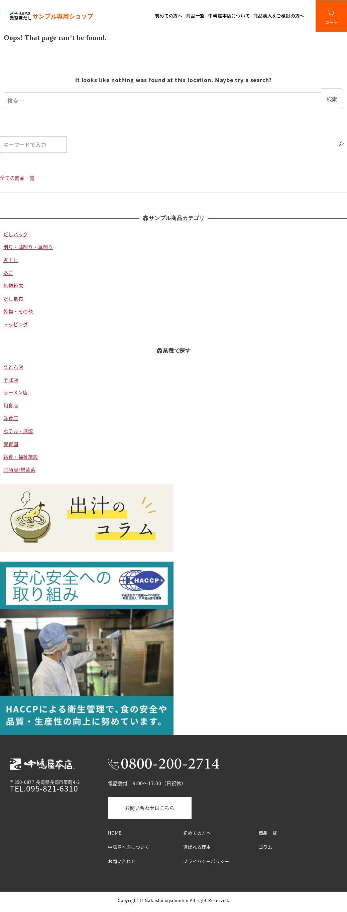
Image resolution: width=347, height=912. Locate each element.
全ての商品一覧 (17, 178)
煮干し (10, 260)
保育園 (10, 444)
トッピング (15, 324)
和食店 (10, 405)
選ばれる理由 (197, 847)
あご (8, 273)
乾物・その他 (18, 311)
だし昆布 (13, 298)
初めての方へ (197, 833)
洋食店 (10, 418)
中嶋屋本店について (128, 847)
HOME (115, 833)
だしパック (15, 234)
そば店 (10, 379)
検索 (332, 99)
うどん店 (13, 366)
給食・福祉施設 (20, 456)
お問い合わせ (122, 861)
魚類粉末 (13, 285)
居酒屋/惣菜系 (19, 470)
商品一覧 (268, 833)
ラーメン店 (15, 392)
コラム (265, 847)
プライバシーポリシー (206, 861)
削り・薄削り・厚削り (28, 247)
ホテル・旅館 (18, 431)
